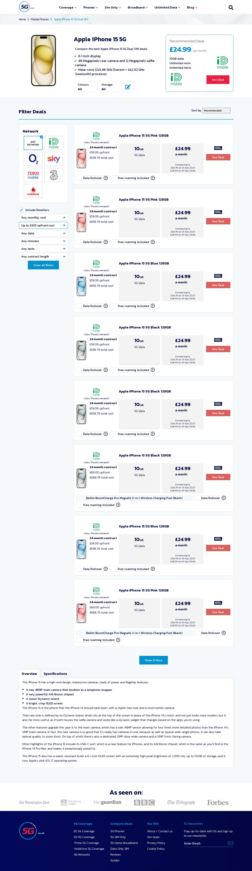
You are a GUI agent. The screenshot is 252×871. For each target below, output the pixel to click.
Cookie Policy (156, 816)
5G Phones (117, 798)
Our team (153, 804)
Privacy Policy (156, 810)
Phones (89, 7)
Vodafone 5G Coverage (89, 816)
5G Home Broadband (124, 810)
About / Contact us (160, 798)
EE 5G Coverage (84, 798)
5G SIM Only (118, 804)
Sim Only (111, 7)
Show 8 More (153, 626)
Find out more (171, 848)
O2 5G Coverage (84, 804)
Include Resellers (37, 214)
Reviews (115, 822)
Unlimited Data (166, 7)
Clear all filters (43, 269)
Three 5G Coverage (86, 810)
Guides (115, 827)
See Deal (218, 79)
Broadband (136, 7)
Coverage (66, 7)
